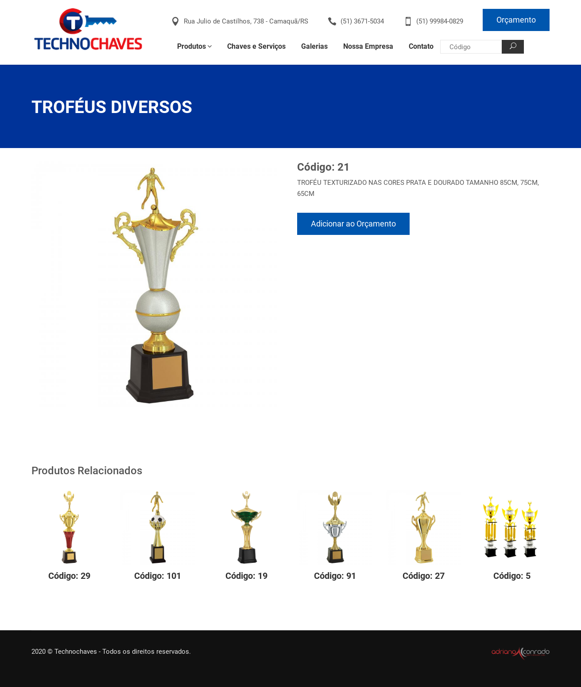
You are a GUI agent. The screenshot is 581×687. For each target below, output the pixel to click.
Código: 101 (157, 575)
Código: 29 (69, 575)
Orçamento (516, 19)
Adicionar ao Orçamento (353, 223)
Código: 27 (424, 575)
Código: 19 (246, 575)
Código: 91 (335, 575)
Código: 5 (512, 575)
